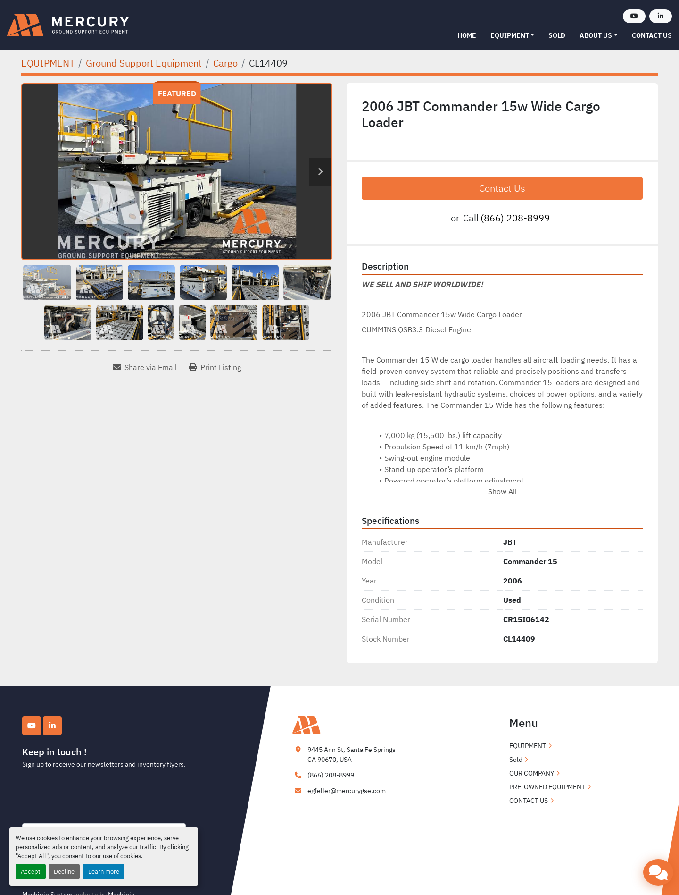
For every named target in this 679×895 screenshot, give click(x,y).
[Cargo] (225, 63)
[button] (512, 36)
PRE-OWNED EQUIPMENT (547, 787)
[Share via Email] (145, 367)
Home (466, 35)
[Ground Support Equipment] (144, 63)
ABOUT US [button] (596, 35)
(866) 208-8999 (515, 217)
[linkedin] (660, 16)
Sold (556, 35)
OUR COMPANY (531, 773)
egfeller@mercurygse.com (346, 790)
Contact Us (502, 188)
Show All (502, 491)
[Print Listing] (215, 367)
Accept (31, 872)
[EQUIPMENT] (48, 63)
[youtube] (634, 16)
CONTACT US (652, 35)
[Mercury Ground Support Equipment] (339, 724)
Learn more (103, 872)
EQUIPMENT (509, 35)
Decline (64, 872)
